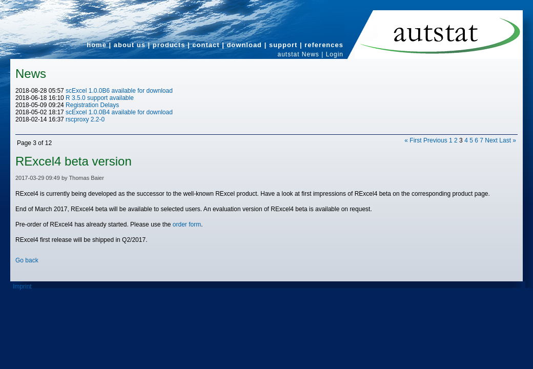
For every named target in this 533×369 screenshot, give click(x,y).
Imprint (22, 286)
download (244, 45)
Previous (435, 140)
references (323, 45)
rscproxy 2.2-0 (85, 119)
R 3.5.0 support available (100, 97)
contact (205, 45)
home (97, 45)
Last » (507, 140)
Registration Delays (92, 105)
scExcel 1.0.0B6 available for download (119, 90)
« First (412, 140)
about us (130, 45)
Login (334, 54)
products (169, 45)
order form (187, 224)
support (283, 45)
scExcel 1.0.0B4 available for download (119, 112)
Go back (26, 260)
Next (491, 140)
